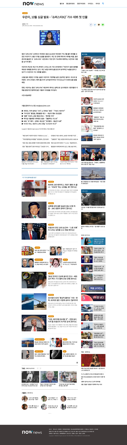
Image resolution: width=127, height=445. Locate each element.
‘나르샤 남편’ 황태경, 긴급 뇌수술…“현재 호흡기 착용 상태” (34, 399)
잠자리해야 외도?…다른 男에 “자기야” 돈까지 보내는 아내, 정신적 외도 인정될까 (48, 385)
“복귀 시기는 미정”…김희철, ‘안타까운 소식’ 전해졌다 (72, 399)
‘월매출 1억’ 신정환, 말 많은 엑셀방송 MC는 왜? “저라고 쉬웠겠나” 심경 (29, 385)
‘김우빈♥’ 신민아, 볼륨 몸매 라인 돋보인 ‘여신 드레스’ (72, 407)
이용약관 (59, 429)
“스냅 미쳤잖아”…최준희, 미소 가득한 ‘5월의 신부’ (53, 399)
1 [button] (48, 413)
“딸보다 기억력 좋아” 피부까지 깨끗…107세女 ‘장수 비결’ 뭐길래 (67, 385)
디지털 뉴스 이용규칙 (89, 429)
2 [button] (49, 413)
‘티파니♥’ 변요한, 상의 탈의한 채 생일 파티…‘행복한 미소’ (33, 407)
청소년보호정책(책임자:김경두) (77, 429)
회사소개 (55, 429)
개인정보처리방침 (66, 429)
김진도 (24, 24)
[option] (29, 379)
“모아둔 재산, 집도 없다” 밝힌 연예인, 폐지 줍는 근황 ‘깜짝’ (53, 407)
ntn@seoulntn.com (43, 105)
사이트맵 (96, 429)
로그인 (50, 429)
